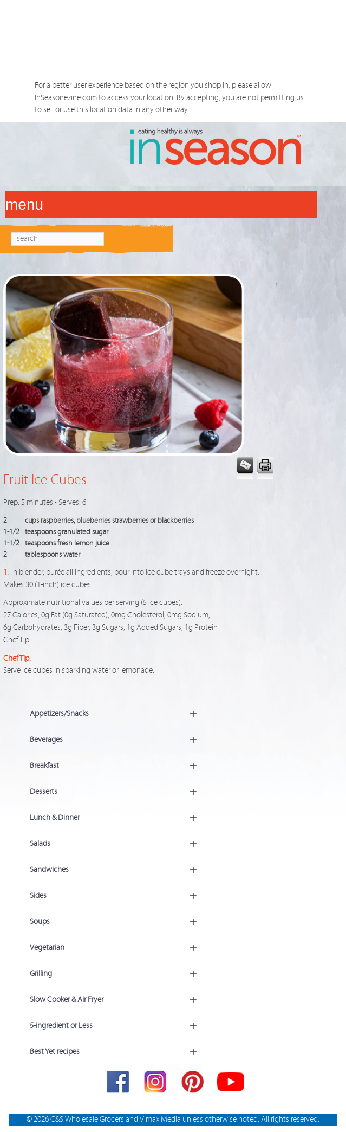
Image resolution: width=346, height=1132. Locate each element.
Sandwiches (118, 870)
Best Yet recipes (118, 1052)
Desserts (118, 792)
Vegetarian (118, 948)
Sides (118, 896)
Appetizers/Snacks (118, 714)
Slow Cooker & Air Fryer (118, 1000)
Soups (118, 922)
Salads (118, 844)
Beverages (118, 740)
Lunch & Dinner (118, 818)
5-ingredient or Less (118, 1026)
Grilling (118, 974)
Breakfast (118, 766)
